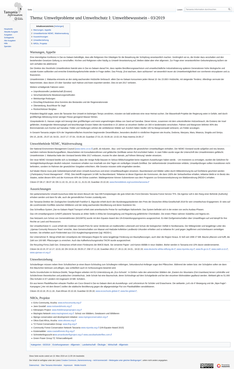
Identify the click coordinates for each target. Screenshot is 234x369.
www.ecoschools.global (106, 291)
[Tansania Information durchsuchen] (208, 9)
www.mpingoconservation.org (92, 317)
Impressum (68, 365)
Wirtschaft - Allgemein (118, 344)
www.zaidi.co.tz (218, 249)
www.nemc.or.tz (83, 149)
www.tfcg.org (69, 324)
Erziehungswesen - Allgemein (66, 344)
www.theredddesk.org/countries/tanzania (128, 182)
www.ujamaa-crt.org (39, 252)
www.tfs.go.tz (202, 249)
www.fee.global (127, 291)
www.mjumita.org (185, 249)
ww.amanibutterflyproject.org (67, 334)
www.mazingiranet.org (61, 313)
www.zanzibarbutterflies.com (96, 334)
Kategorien (36, 344)
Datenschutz (34, 365)
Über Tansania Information (51, 365)
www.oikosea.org (66, 320)
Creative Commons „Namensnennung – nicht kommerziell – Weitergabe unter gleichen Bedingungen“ (101, 360)
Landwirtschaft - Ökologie (94, 344)
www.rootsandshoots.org (58, 306)
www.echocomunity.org (68, 303)
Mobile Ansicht (80, 365)
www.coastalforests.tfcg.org (60, 331)
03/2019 (46, 344)
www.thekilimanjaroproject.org (66, 310)
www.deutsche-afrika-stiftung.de (158, 249)
